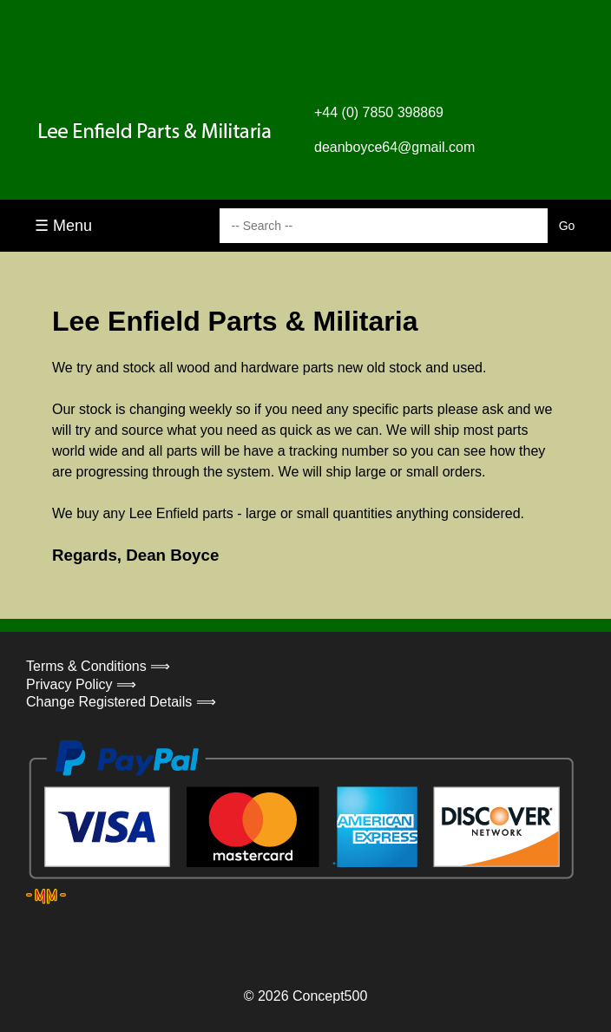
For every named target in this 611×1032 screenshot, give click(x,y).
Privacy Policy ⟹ (81, 684)
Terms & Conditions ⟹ (98, 666)
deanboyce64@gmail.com (394, 147)
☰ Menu (63, 225)
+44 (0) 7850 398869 (378, 112)
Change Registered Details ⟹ (121, 701)
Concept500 (329, 996)
